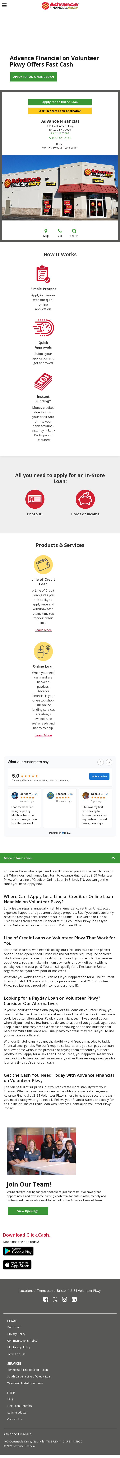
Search (74, 233)
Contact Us (14, 1419)
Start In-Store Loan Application (60, 111)
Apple (18, 1265)
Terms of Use (16, 1354)
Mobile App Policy (18, 1347)
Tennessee (45, 1291)
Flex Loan (74, 950)
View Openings (28, 1211)
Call (60, 233)
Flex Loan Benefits (19, 1406)
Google (18, 1251)
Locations (26, 1291)
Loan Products (16, 1412)
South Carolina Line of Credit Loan (29, 1376)
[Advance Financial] (60, 6)
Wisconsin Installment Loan (25, 1383)
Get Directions (60, 133)
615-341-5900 (72, 1441)
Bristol (62, 1291)
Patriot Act (14, 1327)
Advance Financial (18, 1434)
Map (46, 233)
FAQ (10, 1399)
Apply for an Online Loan (33, 77)
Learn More (43, 630)
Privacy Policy (16, 1334)
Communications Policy (22, 1340)
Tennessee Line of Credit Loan (27, 1370)
